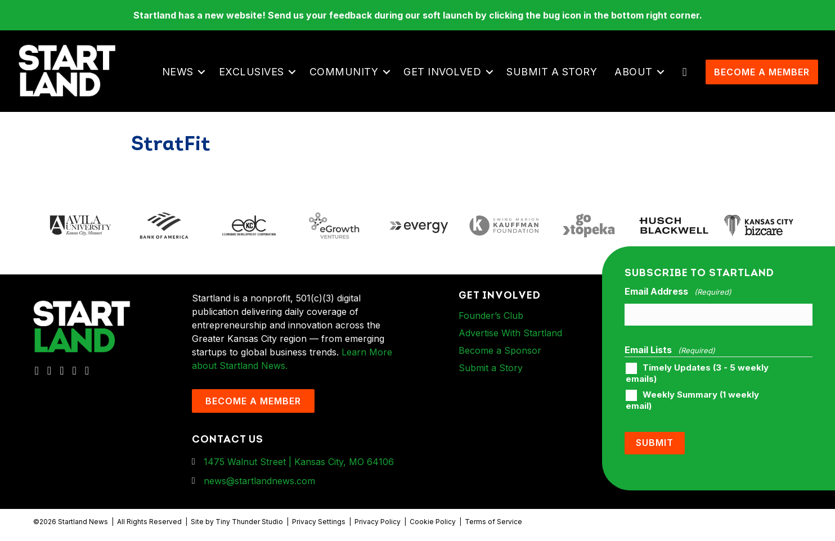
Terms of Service (493, 521)
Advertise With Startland (510, 333)
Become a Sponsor (500, 350)
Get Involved (442, 72)
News (178, 72)
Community (344, 72)
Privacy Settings (318, 521)
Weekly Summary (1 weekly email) (692, 400)
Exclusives (251, 72)
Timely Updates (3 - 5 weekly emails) (697, 373)
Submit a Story (551, 72)
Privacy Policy (377, 521)
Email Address (678, 292)
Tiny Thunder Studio (249, 521)
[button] (202, 72)
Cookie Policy (433, 521)
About (633, 72)
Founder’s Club (491, 315)
